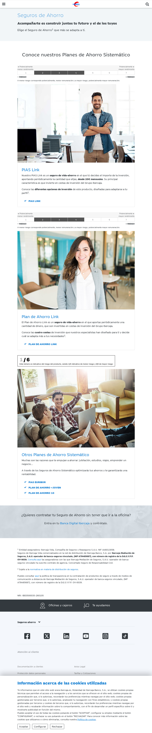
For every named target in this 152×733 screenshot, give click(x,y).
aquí (37, 575)
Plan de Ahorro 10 (41, 492)
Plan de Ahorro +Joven (45, 487)
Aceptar (23, 726)
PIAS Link (34, 201)
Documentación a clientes (30, 666)
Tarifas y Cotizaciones (85, 673)
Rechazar (57, 726)
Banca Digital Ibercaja (75, 523)
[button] (147, 4)
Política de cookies (86, 719)
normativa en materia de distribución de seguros (54, 569)
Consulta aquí (34, 559)
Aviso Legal (79, 666)
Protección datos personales (31, 673)
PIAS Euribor (37, 482)
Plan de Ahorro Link (43, 344)
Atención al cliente (28, 651)
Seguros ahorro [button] (29, 622)
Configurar (40, 726)
